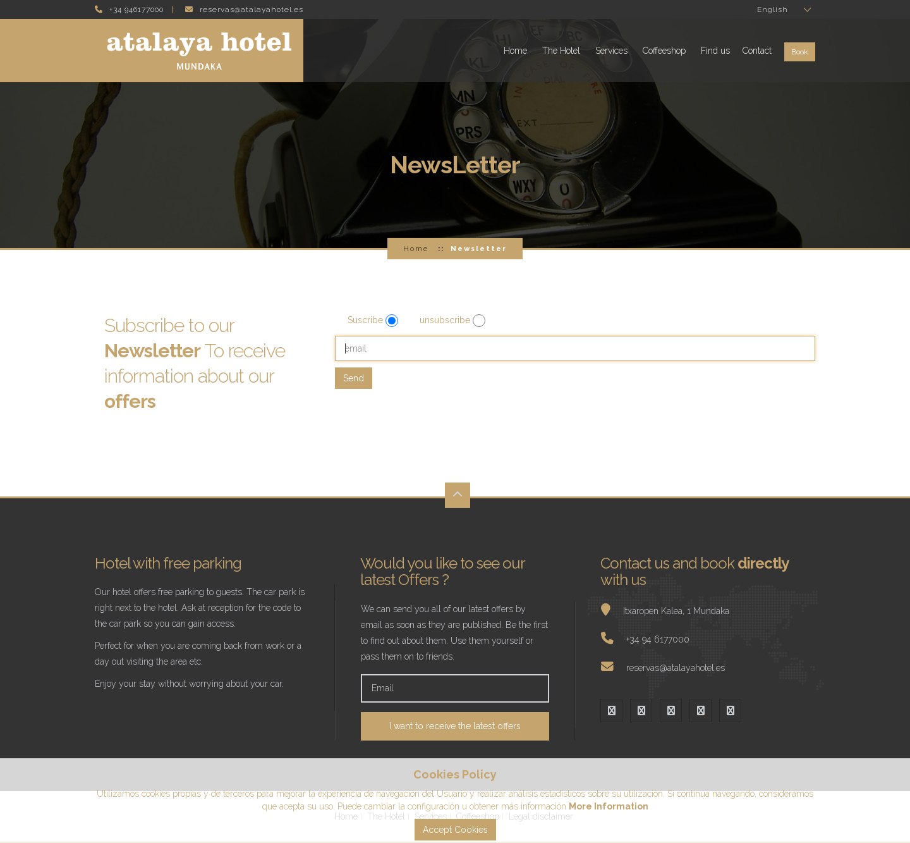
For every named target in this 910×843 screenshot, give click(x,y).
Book (799, 51)
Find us (715, 51)
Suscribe (366, 320)
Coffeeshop (664, 51)
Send (353, 378)
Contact (757, 51)
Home (515, 51)
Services (611, 51)
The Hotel (561, 51)
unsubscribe (446, 320)
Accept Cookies (455, 830)
